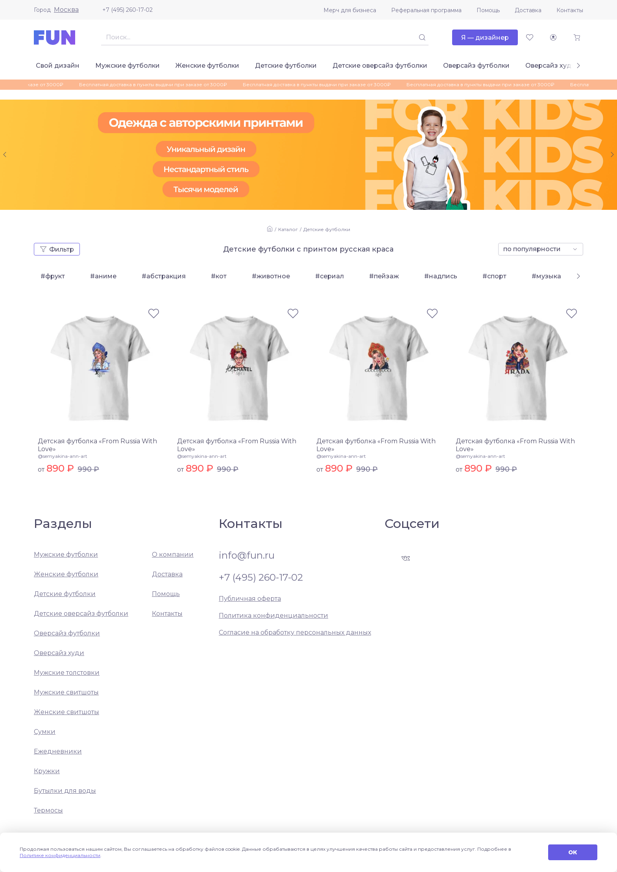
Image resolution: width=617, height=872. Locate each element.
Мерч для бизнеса (349, 10)
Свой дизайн (57, 65)
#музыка (546, 276)
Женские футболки (207, 65)
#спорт (494, 276)
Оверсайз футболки (476, 65)
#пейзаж (384, 276)
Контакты (569, 10)
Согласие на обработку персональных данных (295, 632)
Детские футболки (286, 65)
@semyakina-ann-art (62, 456)
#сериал (329, 276)
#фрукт (53, 276)
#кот (219, 276)
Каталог (288, 229)
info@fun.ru (247, 555)
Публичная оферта (250, 598)
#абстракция (164, 276)
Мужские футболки (127, 65)
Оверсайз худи (550, 65)
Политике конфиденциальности (60, 855)
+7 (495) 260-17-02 (127, 9)
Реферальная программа (426, 10)
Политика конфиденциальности (273, 615)
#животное (271, 276)
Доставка (528, 10)
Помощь (488, 10)
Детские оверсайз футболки (380, 65)
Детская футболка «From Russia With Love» (97, 445)
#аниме (103, 276)
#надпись (440, 276)
